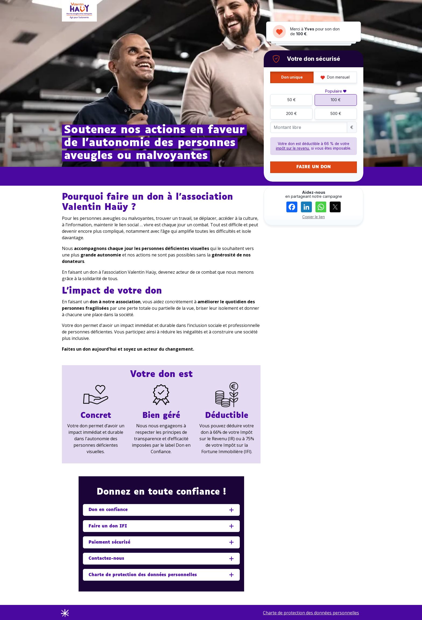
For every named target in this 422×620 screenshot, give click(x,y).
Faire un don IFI (108, 526)
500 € (335, 113)
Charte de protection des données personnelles (143, 575)
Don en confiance (108, 510)
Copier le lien (313, 217)
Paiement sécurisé (109, 542)
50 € (291, 99)
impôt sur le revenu (292, 148)
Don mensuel (335, 77)
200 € (291, 113)
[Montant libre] (308, 127)
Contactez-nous (106, 558)
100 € (336, 99)
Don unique (292, 77)
